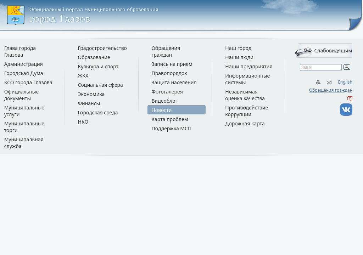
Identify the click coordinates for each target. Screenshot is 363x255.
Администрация (23, 64)
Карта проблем (169, 119)
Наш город (238, 48)
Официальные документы (21, 95)
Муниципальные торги (24, 127)
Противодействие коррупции (246, 111)
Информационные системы (247, 79)
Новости (161, 110)
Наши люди (239, 57)
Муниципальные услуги (24, 111)
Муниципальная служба (24, 142)
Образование (94, 57)
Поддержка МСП (171, 128)
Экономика (91, 94)
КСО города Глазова (28, 82)
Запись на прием (171, 64)
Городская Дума (23, 73)
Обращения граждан (330, 90)
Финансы (89, 103)
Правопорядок (169, 73)
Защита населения (173, 82)
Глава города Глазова (20, 51)
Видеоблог (164, 100)
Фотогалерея (167, 91)
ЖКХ (83, 75)
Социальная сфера (100, 84)
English (345, 82)
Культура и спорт (98, 66)
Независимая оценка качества (245, 95)
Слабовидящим (333, 50)
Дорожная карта (244, 123)
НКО (83, 121)
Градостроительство (102, 48)
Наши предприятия (248, 66)
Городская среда (98, 112)
